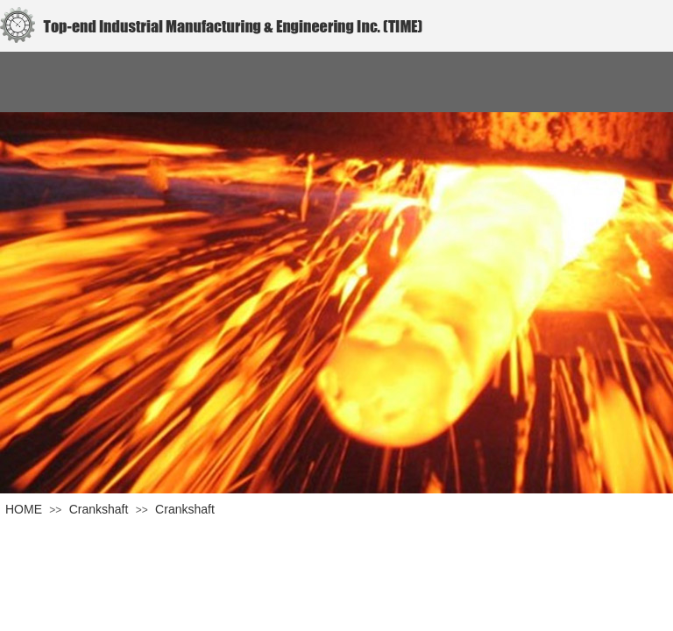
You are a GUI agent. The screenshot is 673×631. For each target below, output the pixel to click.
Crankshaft (99, 509)
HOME (23, 509)
